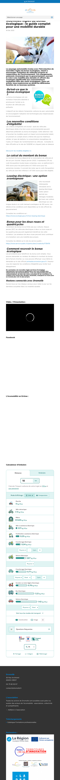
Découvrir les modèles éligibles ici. (19, 151)
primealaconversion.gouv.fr (37, 261)
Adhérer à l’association (16, 712)
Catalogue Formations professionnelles (21, 724)
